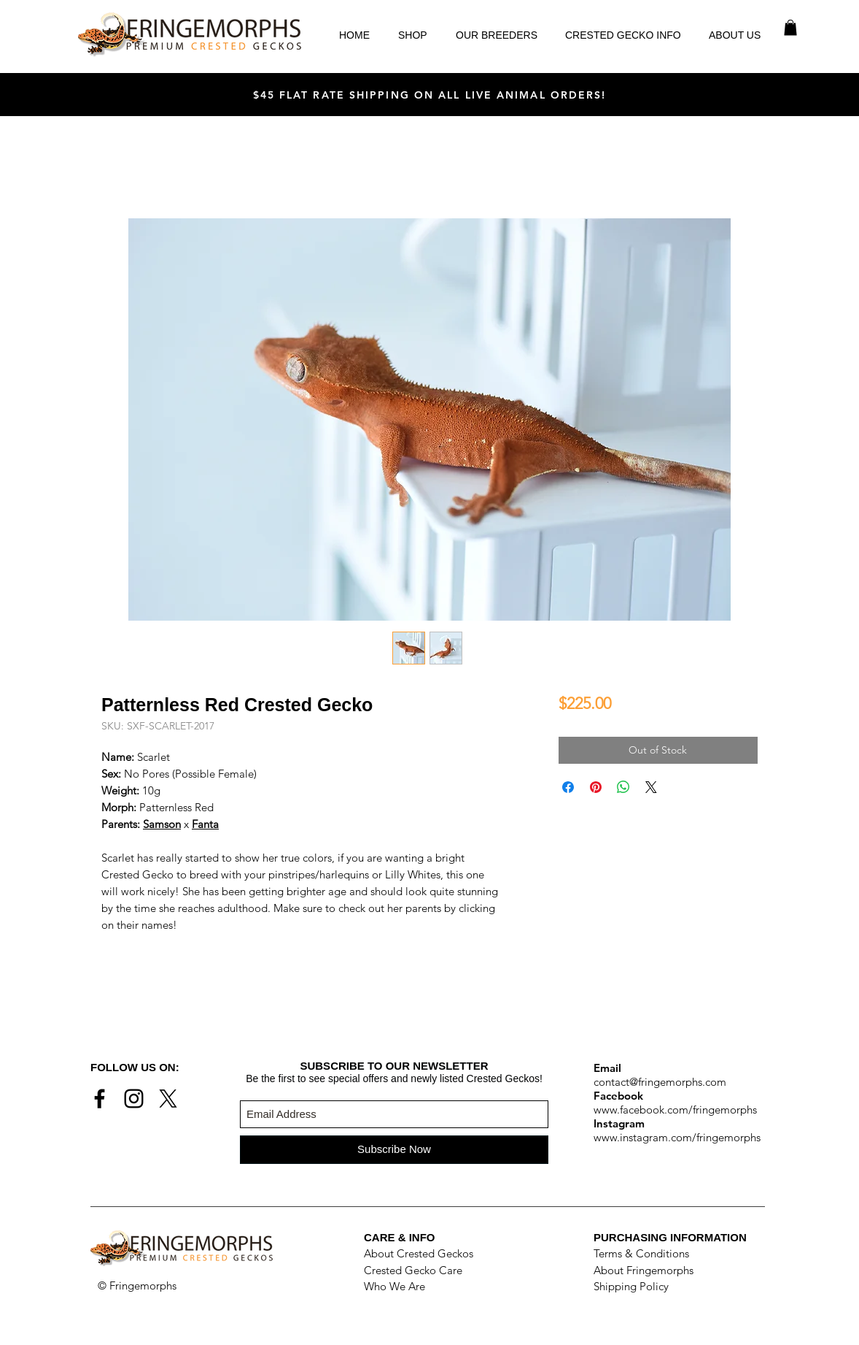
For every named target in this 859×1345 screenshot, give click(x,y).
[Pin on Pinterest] (596, 787)
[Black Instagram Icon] (134, 1098)
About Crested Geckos (418, 1253)
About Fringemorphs (643, 1270)
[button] (790, 28)
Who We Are (394, 1286)
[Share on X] (651, 787)
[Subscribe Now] (394, 1149)
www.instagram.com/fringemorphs (677, 1137)
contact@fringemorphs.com (660, 1082)
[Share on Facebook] (568, 787)
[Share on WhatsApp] (623, 787)
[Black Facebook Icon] (99, 1098)
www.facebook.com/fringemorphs (675, 1109)
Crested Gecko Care (413, 1270)
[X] (168, 1098)
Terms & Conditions (641, 1253)
